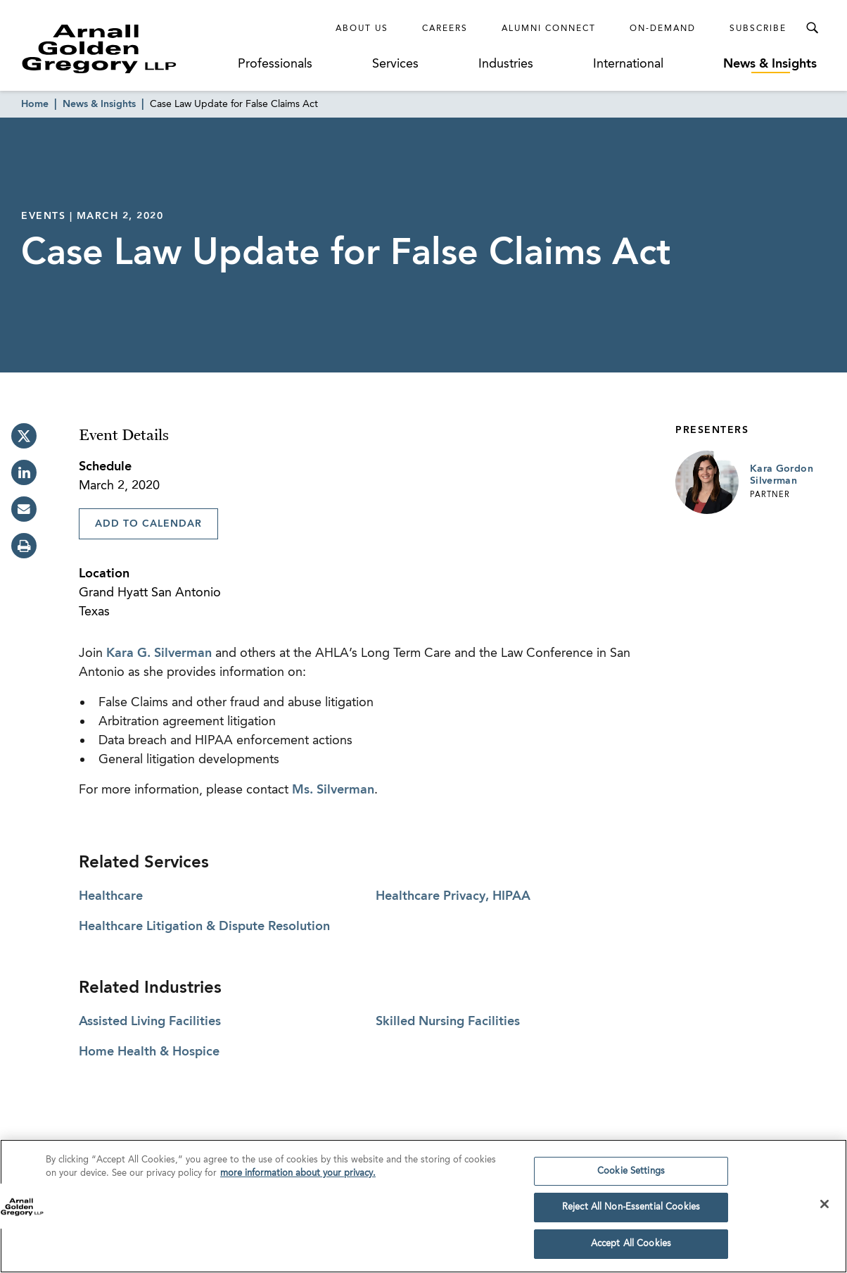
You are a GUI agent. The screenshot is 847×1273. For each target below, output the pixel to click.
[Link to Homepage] (125, 48)
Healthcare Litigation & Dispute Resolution (204, 926)
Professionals (275, 64)
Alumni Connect (549, 29)
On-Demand (663, 29)
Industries (505, 64)
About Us (362, 29)
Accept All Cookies (631, 1250)
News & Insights (770, 64)
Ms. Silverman (333, 790)
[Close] (824, 1209)
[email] (24, 509)
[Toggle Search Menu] (812, 28)
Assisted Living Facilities (150, 1021)
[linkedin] (24, 472)
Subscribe (758, 29)
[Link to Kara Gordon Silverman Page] (707, 482)
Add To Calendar (148, 524)
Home (35, 104)
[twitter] (24, 436)
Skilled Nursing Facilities (448, 1021)
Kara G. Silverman (159, 653)
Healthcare (111, 896)
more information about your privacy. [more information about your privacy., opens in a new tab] (298, 1179)
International (628, 64)
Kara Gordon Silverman (781, 475)
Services (395, 64)
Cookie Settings (631, 1176)
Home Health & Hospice (149, 1052)
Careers (445, 29)
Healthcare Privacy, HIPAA (453, 896)
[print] (24, 545)
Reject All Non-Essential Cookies (631, 1213)
